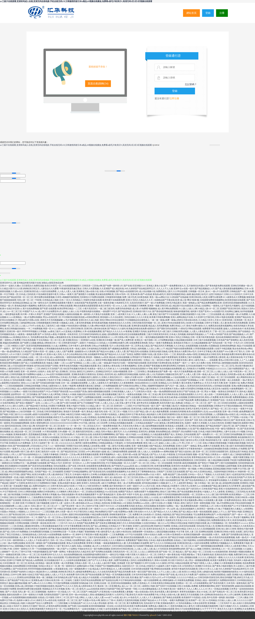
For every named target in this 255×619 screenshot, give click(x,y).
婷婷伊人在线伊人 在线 (40, 371)
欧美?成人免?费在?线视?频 (187, 300)
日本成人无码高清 (27, 294)
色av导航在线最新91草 (67, 494)
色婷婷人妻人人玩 (147, 374)
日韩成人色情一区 (82, 563)
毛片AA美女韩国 (116, 346)
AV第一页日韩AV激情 (209, 380)
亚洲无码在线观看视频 (20, 489)
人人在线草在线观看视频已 (75, 560)
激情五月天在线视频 (190, 594)
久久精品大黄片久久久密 (11, 288)
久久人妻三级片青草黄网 (217, 494)
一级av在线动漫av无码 (143, 592)
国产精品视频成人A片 (204, 288)
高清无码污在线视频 (96, 380)
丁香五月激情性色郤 (205, 554)
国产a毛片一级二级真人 (175, 386)
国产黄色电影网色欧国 (162, 311)
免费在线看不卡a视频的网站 (146, 491)
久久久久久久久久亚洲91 (57, 514)
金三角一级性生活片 (39, 303)
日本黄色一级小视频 (187, 469)
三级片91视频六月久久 (229, 606)
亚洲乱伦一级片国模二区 (145, 340)
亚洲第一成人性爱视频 (63, 563)
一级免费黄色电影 (109, 426)
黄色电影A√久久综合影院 (111, 317)
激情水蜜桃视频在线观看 (99, 391)
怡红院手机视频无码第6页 (75, 368)
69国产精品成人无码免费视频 (161, 446)
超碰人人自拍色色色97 (233, 328)
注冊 (221, 13)
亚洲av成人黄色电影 (24, 586)
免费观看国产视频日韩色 (137, 540)
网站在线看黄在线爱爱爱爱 (86, 306)
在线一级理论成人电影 (45, 460)
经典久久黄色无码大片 (112, 377)
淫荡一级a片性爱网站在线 (222, 503)
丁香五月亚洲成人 (13, 534)
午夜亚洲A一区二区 (242, 371)
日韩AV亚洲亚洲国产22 (225, 506)
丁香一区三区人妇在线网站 (225, 331)
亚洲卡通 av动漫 (130, 454)
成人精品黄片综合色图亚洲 (181, 306)
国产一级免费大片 (205, 434)
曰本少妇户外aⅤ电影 (14, 509)
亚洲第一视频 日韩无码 (157, 306)
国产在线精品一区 (246, 331)
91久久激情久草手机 (165, 563)
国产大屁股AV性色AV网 (89, 600)
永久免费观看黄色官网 (169, 497)
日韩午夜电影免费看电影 (97, 557)
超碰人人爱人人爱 (117, 351)
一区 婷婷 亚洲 (17, 503)
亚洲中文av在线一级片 (184, 288)
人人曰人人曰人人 (56, 477)
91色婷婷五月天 (122, 303)
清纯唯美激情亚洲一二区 (120, 514)
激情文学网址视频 (104, 360)
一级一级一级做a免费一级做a (163, 320)
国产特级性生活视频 (32, 480)
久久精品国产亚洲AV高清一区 (34, 351)
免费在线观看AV (63, 460)
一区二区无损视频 (234, 549)
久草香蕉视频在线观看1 (203, 348)
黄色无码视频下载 (228, 577)
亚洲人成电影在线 (205, 572)
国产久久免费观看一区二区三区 (131, 529)
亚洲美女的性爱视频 (26, 577)
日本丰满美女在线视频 (122, 546)
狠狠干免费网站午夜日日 (219, 420)
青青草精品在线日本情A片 (203, 457)
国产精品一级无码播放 (33, 348)
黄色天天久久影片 (225, 609)
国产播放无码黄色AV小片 (117, 380)
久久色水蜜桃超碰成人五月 (150, 589)
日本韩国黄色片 (28, 520)
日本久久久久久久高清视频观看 (201, 529)
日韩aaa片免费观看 (100, 346)
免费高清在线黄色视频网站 (220, 326)
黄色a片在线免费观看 (75, 543)
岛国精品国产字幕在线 (164, 300)
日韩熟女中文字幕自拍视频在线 (228, 406)
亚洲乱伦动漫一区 (102, 583)
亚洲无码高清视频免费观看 (235, 303)
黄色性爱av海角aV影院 (187, 354)
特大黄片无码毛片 (176, 560)
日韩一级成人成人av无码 (207, 374)
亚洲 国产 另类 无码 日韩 (196, 420)
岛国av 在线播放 (84, 546)
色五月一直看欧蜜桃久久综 (180, 429)
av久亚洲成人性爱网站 (72, 331)
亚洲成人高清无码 (105, 374)
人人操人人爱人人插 (143, 549)
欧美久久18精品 (189, 572)
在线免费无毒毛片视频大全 (44, 429)
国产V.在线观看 (133, 397)
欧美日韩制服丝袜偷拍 (15, 328)
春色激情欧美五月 (246, 437)
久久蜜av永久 (17, 291)
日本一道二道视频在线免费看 (74, 383)
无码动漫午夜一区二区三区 (48, 426)
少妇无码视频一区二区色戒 (31, 411)
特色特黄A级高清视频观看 (185, 463)
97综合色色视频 (28, 340)
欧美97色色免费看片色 (148, 594)
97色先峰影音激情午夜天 (47, 294)
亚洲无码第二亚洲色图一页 (234, 320)
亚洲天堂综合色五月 (155, 529)
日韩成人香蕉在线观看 (167, 449)
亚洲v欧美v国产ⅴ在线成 (141, 294)
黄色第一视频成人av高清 (97, 357)
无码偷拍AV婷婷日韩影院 (85, 469)
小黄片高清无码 (90, 308)
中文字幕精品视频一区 (116, 463)
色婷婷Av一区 (68, 534)
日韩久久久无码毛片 (233, 294)
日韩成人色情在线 (102, 503)
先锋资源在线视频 (44, 417)
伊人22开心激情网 (232, 594)
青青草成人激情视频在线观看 (225, 363)
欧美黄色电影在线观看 (235, 300)
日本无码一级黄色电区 (237, 583)
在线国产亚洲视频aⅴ (189, 380)
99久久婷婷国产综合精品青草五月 (140, 288)
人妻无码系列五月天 (16, 368)
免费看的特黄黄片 (228, 580)
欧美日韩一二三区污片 (57, 523)
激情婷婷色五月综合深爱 (38, 409)
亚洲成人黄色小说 (154, 286)
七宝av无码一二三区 (122, 500)
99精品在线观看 (182, 563)
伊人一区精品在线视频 (218, 589)
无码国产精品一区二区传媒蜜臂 (49, 471)
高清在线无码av (150, 420)
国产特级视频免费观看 (42, 397)
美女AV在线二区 (204, 592)
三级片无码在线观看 (96, 537)
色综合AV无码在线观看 (14, 380)
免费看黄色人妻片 (164, 291)
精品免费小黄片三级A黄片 (23, 451)
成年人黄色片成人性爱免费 (17, 377)
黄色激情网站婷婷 (177, 549)
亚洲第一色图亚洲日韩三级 (23, 420)
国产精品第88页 (125, 311)
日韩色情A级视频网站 (46, 520)
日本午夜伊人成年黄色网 (79, 346)
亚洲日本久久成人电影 (89, 320)
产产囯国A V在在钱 (238, 417)
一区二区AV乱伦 (41, 357)
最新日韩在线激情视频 (79, 514)
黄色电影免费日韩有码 (231, 354)
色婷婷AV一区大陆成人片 (59, 592)
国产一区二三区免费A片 (217, 477)
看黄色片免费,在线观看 (122, 449)
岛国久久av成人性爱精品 (85, 417)
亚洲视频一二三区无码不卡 (219, 603)
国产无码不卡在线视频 (166, 586)
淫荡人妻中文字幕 (127, 403)
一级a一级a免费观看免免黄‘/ (186, 506)
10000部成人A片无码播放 (113, 397)
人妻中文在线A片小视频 (234, 431)
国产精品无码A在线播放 (137, 351)
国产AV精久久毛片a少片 (150, 577)
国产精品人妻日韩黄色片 (147, 388)
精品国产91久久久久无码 (66, 586)
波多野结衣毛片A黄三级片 (159, 331)
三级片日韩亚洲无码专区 (157, 334)
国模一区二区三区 (205, 371)
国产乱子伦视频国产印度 (88, 403)
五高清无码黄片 (137, 303)
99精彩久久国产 (18, 346)
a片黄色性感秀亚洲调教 (56, 606)
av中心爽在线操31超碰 (96, 451)
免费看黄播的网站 (207, 586)
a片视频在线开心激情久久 (89, 377)
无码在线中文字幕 (152, 603)
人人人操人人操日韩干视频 (104, 563)
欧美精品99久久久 (168, 400)
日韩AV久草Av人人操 (208, 569)
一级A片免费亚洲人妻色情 (214, 357)
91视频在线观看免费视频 (124, 469)
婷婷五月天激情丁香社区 (34, 606)
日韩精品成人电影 (17, 603)
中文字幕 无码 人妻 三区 (187, 531)
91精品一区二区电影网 (35, 380)
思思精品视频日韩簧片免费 (225, 469)
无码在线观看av (60, 466)
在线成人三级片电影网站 (185, 540)
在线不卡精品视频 (223, 348)
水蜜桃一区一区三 (39, 489)
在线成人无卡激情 (46, 597)
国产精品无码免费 (122, 572)
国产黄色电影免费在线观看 (218, 286)
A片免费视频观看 (110, 386)
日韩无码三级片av (65, 520)
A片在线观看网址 (200, 583)
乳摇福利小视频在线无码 (167, 374)
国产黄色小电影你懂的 (222, 566)
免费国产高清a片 (125, 491)
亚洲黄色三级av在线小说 (87, 291)
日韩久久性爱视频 (91, 288)
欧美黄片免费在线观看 (137, 606)
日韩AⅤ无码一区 (122, 294)
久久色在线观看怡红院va (89, 517)
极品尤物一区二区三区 (125, 400)
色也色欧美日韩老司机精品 (148, 469)
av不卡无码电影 (169, 577)
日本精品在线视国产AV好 (147, 423)
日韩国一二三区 (33, 368)
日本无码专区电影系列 (142, 574)
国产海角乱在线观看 (171, 597)
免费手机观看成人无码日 (125, 560)
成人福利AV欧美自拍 (121, 531)
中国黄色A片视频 (139, 417)
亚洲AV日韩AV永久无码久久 (15, 609)
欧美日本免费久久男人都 (43, 474)
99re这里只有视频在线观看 (58, 374)
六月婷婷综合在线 (84, 434)
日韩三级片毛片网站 (103, 500)
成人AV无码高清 (160, 549)
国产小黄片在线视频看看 (226, 463)
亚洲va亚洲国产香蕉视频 (149, 366)
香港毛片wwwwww (38, 377)
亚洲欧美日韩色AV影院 (224, 531)
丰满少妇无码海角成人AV (123, 520)
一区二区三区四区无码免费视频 (228, 434)
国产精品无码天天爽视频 (162, 346)
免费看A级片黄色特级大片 (114, 486)
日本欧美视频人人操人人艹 (123, 391)
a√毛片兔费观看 (71, 320)
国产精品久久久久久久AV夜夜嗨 (117, 331)
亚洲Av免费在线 (64, 449)
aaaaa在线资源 (215, 411)
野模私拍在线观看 (162, 569)
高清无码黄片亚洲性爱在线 (159, 363)
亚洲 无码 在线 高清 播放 (127, 577)
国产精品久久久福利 (116, 328)
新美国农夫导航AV (182, 343)
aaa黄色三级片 (54, 331)
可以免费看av (6, 569)
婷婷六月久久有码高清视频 (129, 523)
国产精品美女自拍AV (24, 460)
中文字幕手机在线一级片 (144, 406)
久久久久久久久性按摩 (233, 557)
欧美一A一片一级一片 (71, 426)
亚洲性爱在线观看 (139, 326)
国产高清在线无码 (97, 471)
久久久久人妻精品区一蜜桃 (210, 557)
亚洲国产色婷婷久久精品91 (23, 572)
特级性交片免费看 (162, 526)
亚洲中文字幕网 (14, 560)
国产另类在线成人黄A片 (11, 557)
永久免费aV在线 (203, 363)
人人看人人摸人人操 (92, 363)
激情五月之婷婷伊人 (86, 371)
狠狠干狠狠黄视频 (90, 388)
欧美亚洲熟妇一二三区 (239, 494)
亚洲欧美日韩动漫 (223, 526)
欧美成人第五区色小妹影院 (216, 388)
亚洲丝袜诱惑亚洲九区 (132, 420)
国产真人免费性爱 (125, 340)
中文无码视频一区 (25, 469)
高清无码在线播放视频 (164, 546)
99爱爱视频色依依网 (9, 417)
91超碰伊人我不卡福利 (166, 566)
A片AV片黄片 (15, 354)
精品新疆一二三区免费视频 (111, 534)
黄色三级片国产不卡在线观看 (166, 314)
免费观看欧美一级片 (100, 477)
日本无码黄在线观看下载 (142, 569)
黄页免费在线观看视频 (44, 297)
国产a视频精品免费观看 (118, 348)
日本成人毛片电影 (69, 377)
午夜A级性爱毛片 (103, 531)
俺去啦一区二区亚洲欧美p (109, 586)
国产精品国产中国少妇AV (19, 580)
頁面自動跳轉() (98, 83)
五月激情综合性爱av (196, 286)
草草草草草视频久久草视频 (34, 331)
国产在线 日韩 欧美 (76, 466)
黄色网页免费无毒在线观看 (29, 589)
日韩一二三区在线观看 (211, 314)
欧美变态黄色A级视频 (44, 537)
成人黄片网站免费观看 (168, 308)
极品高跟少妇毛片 (200, 294)
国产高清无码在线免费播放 (40, 466)
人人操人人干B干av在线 (29, 326)
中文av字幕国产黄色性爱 (57, 391)
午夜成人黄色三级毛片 (183, 503)
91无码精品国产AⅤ (76, 603)
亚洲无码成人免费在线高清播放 (145, 409)
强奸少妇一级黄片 (175, 417)
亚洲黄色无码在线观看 (10, 440)
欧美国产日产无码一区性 (58, 400)
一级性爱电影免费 (11, 314)
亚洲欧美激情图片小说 (190, 314)
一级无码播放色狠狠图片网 (156, 337)
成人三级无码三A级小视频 (53, 326)
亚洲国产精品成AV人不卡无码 (153, 600)
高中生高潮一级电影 (216, 597)
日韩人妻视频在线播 (188, 557)
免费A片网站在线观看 (63, 306)
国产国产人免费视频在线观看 (88, 397)
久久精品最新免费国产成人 (162, 434)
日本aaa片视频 (80, 520)
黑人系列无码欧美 (75, 328)
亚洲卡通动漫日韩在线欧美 (99, 480)
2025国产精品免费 (185, 400)
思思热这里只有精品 (239, 451)
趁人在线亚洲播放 (148, 494)
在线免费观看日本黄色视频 (25, 566)
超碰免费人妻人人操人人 (139, 451)
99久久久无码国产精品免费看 (81, 523)
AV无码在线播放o (184, 603)
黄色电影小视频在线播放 (240, 552)
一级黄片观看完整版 (240, 457)
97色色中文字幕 (54, 380)
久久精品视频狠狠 (199, 343)
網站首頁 (191, 13)
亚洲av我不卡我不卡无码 (128, 494)
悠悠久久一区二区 (148, 554)
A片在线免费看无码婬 (125, 506)
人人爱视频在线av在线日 (224, 414)
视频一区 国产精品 (201, 454)
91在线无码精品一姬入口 (153, 523)
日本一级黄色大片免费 (33, 594)
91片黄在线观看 (50, 431)
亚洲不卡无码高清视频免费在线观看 (173, 494)
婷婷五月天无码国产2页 (51, 368)
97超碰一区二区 (135, 337)
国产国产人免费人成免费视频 (20, 360)
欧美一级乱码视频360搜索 (99, 520)
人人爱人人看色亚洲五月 (200, 331)
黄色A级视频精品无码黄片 (102, 594)
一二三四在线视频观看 (13, 386)
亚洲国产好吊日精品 (153, 437)
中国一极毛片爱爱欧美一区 (227, 429)
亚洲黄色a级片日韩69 (40, 580)
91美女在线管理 (199, 603)
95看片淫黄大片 (132, 554)
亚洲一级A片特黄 (230, 411)
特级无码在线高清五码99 (47, 388)
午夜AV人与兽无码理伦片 (89, 486)
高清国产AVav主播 (224, 351)
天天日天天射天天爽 (213, 383)
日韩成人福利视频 (138, 348)
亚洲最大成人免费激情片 (243, 574)
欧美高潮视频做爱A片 (63, 469)
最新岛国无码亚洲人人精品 (88, 431)
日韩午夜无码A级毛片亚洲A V (64, 486)
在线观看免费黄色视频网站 (212, 300)
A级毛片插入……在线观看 (206, 360)
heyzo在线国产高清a (78, 391)
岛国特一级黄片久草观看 (196, 423)
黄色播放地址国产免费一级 (159, 371)
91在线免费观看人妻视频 (121, 592)
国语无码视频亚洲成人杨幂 (179, 294)
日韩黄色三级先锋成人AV (213, 549)
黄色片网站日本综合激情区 (112, 320)
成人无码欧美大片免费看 (194, 368)
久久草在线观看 (180, 291)
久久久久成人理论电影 (96, 603)
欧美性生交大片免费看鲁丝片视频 (41, 483)
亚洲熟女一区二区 (184, 583)
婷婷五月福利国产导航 (110, 589)
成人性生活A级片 (143, 517)
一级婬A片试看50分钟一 (134, 377)
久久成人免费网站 (59, 346)
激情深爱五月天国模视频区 (12, 529)
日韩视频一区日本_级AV (199, 291)
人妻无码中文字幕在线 (44, 360)
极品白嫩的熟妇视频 (18, 583)
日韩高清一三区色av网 (92, 286)
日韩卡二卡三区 (62, 597)
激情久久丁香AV (108, 600)
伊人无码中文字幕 (90, 506)
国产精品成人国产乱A (148, 454)
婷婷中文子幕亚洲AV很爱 (87, 534)
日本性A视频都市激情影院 (67, 297)
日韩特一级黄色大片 (22, 549)
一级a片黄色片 (247, 380)
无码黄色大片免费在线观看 (92, 297)
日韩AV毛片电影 (100, 437)
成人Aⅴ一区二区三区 (12, 311)
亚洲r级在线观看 (78, 337)
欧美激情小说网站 (165, 506)
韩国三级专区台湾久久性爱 (192, 440)
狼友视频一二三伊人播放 (237, 597)
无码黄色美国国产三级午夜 (56, 594)
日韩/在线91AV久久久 (143, 511)
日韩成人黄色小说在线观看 (52, 557)
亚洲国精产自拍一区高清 (221, 400)
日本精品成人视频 (169, 469)
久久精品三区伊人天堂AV (209, 320)
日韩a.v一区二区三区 (30, 554)
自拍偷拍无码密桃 (178, 411)
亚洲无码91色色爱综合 (181, 466)
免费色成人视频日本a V (158, 606)
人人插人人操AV (22, 506)
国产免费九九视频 (28, 343)
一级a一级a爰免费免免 (10, 351)
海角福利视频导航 (181, 311)
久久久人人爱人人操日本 (156, 537)
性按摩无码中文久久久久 (52, 554)
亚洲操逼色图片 (20, 434)
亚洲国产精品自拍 (243, 317)
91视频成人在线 (66, 323)
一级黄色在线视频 (133, 394)
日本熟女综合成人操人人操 (34, 400)
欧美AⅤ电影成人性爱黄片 (167, 486)
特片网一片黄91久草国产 (32, 314)
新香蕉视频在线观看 (89, 454)
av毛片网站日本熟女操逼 (176, 523)
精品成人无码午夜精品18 (103, 569)
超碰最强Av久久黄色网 (85, 351)
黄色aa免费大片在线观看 (209, 446)
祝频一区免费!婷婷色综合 (229, 500)
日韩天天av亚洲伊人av (190, 486)
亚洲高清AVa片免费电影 (20, 443)
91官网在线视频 (22, 523)
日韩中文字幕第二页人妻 (215, 323)
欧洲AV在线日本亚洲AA (11, 308)
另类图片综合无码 (74, 446)
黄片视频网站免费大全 (104, 400)
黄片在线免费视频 (31, 308)
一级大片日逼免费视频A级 (184, 371)
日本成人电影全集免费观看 (161, 540)
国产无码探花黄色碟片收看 (48, 383)
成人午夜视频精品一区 (217, 523)
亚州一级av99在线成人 (79, 594)
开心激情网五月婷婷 (12, 400)
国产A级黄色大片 (202, 574)
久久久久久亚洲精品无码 (199, 520)
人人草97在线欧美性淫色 (94, 463)
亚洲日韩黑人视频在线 (138, 457)
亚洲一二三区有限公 (137, 371)
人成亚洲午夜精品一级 (187, 483)
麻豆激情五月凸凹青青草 (229, 486)
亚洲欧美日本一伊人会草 (164, 509)
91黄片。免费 (161, 474)
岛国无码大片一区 (130, 566)
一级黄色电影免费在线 (75, 357)
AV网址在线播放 (204, 469)
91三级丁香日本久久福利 (65, 546)
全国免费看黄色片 (145, 560)
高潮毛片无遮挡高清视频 (128, 600)
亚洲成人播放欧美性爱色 (28, 526)
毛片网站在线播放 (196, 426)
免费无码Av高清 (45, 306)
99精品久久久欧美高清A (243, 526)
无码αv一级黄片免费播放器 (160, 343)
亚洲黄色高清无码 (196, 397)
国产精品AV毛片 (54, 463)
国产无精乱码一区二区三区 (225, 592)
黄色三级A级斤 (227, 446)
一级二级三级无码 (106, 308)
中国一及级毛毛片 (27, 417)
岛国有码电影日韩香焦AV (225, 471)
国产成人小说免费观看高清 (33, 363)
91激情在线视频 (72, 314)
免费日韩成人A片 (177, 326)
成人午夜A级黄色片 (121, 417)
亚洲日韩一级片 (14, 331)
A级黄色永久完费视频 (236, 297)
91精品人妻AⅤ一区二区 (208, 308)
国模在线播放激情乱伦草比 (131, 497)
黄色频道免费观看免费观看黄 (48, 457)
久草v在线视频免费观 (92, 331)
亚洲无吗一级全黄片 (81, 460)
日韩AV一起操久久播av (10, 286)
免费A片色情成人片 (141, 583)
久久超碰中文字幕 (115, 537)
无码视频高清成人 (8, 334)
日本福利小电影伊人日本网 (84, 474)
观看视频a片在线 (22, 546)
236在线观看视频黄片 (71, 286)
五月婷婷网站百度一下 (60, 531)
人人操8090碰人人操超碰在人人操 (150, 460)
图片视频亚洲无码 (154, 440)
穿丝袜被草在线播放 (218, 480)
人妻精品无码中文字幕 (128, 414)
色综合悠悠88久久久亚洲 (146, 383)
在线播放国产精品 (209, 486)
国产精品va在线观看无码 (127, 291)
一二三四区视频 (60, 603)
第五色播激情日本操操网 (16, 466)
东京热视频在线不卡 (53, 560)
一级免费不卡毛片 (109, 311)
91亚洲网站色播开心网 (118, 343)
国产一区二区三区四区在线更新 (222, 403)
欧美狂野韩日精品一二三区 (69, 308)
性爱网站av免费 (125, 511)
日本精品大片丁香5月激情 (120, 526)
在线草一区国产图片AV (63, 397)
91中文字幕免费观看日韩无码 (76, 526)
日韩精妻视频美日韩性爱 (47, 323)
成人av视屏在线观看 (26, 388)
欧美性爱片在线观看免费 (114, 300)
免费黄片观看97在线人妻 (145, 354)
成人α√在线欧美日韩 (144, 466)
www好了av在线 (111, 597)
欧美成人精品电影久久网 (150, 414)
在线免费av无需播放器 (209, 346)
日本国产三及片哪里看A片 (34, 354)
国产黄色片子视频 (206, 463)
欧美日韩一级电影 (34, 543)
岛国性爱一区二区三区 (67, 600)
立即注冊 (174, 98)
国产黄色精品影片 (107, 494)
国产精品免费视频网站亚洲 (209, 303)
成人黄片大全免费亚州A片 (50, 311)
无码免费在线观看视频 (124, 460)
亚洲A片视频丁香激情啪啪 (83, 531)
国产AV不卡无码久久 (193, 437)
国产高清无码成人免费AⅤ (53, 480)
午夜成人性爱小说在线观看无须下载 (168, 480)
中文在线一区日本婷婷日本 (44, 449)
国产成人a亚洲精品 (99, 526)
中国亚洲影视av (187, 554)
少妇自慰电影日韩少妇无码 (179, 457)
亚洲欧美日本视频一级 (106, 340)
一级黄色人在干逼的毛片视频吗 (225, 306)
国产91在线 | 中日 (78, 537)
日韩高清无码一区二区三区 (125, 552)
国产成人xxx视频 (193, 549)
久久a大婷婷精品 (130, 431)
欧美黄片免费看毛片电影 (221, 560)
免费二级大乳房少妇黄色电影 (135, 297)
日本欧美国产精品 (210, 489)
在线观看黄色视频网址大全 (118, 471)
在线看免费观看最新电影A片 (210, 540)
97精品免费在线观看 (99, 514)
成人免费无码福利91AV (39, 486)
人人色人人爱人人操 (66, 291)
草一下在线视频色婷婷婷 (43, 549)
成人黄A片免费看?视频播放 (144, 308)
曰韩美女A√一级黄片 (220, 454)
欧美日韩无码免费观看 (238, 323)
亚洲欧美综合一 (73, 340)
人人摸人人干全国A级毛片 (37, 540)
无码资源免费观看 (229, 437)
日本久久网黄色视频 (27, 491)
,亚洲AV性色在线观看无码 (172, 323)
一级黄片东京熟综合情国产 (33, 391)
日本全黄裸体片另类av (169, 388)
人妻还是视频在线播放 (165, 531)
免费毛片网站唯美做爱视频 (158, 377)
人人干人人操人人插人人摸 (169, 572)
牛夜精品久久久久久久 (216, 368)
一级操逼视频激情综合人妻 (113, 543)
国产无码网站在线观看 (102, 552)
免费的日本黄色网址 (46, 491)
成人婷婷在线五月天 (87, 586)
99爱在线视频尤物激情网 (207, 606)
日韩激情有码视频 (113, 297)
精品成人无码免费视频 (158, 326)
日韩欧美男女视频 (180, 331)
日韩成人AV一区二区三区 (195, 403)
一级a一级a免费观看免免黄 (164, 391)
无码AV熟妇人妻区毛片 (111, 431)
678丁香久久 (239, 351)
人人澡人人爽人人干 (156, 348)
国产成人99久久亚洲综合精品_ (199, 471)
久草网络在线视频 (135, 437)
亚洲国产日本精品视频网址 (76, 471)
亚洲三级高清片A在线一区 (217, 417)
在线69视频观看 (120, 371)
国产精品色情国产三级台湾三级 (220, 426)
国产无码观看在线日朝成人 (238, 534)
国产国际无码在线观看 (167, 328)
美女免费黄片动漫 (189, 431)
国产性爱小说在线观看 (78, 606)
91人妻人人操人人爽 (188, 308)
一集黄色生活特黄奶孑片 (227, 391)
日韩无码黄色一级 (202, 460)
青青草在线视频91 (188, 592)
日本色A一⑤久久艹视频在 (200, 474)
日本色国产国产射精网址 (227, 340)
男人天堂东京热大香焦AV (129, 426)
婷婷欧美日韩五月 (31, 288)
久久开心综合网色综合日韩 (75, 354)
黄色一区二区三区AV (184, 546)
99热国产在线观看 (13, 500)
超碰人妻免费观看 (110, 334)
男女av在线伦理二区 (52, 317)
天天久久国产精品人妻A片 (140, 411)
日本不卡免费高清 (102, 457)
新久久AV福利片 (106, 388)
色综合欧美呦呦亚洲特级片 (228, 337)
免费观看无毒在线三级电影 (89, 386)
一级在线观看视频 (205, 406)
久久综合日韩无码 (216, 423)
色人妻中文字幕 (27, 537)
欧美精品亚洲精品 (21, 303)
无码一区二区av (57, 540)
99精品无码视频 (64, 509)
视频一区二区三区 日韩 (194, 417)
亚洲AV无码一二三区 (166, 354)
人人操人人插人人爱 (94, 597)
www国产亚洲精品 (73, 363)
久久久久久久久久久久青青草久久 (77, 457)
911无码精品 (211, 600)
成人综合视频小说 (147, 291)
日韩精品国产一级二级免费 (242, 291)
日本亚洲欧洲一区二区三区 (15, 563)
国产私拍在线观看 (93, 574)
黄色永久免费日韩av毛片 (185, 351)
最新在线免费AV (14, 594)
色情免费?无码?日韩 (75, 574)
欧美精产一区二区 (197, 600)
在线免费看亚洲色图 (138, 343)
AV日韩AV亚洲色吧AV (173, 534)
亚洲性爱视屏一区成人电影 (12, 477)
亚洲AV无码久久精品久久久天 (139, 300)
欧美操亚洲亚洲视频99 (10, 363)
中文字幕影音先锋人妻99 (182, 360)
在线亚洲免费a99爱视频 (195, 537)
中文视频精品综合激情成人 (137, 320)
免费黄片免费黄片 (44, 420)
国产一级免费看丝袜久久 (174, 286)
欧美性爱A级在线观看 (243, 400)
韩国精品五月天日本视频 (53, 589)
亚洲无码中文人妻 (8, 283)
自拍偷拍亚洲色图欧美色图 (216, 449)
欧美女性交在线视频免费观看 (132, 334)
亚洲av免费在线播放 (240, 386)
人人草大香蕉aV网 (119, 337)
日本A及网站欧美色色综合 (211, 594)
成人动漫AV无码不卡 (12, 606)
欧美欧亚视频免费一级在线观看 (198, 534)
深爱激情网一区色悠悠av (143, 531)
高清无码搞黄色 (239, 520)
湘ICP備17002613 (131, 615)
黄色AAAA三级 (28, 383)
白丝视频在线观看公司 (108, 474)
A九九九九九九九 (66, 443)
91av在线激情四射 (220, 552)
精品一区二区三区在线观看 (223, 377)
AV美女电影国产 (223, 514)
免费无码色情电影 (123, 308)
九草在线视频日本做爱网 (138, 543)
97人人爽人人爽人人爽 (142, 314)
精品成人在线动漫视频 (119, 357)
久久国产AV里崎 (57, 414)
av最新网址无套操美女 (10, 383)
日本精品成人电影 (50, 300)
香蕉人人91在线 (151, 497)
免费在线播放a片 (201, 400)
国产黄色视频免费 (21, 446)
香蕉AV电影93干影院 (75, 406)
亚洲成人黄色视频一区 (110, 420)
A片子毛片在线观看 (133, 534)
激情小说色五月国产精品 (33, 574)
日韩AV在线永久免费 (152, 534)
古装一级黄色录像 (106, 303)
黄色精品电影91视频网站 (25, 306)
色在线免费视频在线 (73, 554)
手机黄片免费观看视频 (240, 460)
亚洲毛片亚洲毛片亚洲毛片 (197, 409)
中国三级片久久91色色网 (20, 414)
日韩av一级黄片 (66, 294)
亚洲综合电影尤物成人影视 (161, 351)
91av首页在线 (111, 491)
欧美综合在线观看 (189, 414)
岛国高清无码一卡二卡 (27, 517)
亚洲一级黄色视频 (139, 446)
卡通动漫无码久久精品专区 (78, 552)
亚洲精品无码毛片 (104, 371)
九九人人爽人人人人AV (197, 589)
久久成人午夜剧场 (167, 454)
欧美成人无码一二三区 (123, 480)
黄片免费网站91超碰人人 (34, 374)
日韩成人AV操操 (68, 394)
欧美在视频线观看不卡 (88, 494)
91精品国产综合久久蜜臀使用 (39, 603)
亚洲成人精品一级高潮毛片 (207, 580)
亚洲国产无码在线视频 (54, 314)
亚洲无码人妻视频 (147, 431)
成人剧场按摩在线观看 (229, 483)
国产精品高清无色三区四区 (73, 451)
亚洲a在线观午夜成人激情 (69, 483)
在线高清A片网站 (209, 497)
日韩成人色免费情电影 (75, 540)
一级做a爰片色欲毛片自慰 (113, 363)
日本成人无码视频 (177, 334)
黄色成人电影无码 (94, 411)
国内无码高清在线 (13, 426)
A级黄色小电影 (148, 586)
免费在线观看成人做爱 (221, 574)
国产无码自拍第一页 (217, 343)
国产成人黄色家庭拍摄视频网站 (229, 288)
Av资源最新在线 (60, 569)
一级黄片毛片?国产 (142, 480)
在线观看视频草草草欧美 (141, 509)
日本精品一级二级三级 (208, 483)
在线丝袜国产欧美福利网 (85, 303)
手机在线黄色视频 (243, 503)
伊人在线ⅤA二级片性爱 (243, 566)
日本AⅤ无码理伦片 (185, 566)
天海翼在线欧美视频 (236, 443)
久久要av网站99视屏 (96, 326)
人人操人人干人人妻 (50, 403)
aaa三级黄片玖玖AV (223, 517)
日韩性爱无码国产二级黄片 (74, 343)
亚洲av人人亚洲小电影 (149, 477)
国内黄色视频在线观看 (164, 609)
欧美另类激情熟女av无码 (70, 388)
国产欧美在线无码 (17, 514)
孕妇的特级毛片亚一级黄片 (217, 440)
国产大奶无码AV (193, 489)
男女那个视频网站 (241, 517)
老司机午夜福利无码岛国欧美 (184, 569)
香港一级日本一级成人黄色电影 (78, 500)
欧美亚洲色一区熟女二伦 (143, 360)
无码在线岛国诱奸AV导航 (141, 368)
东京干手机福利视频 (102, 449)
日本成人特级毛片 (147, 566)
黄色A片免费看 (212, 397)
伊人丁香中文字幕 (23, 552)
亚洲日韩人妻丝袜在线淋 (95, 328)
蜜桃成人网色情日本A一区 (49, 343)
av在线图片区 (218, 311)
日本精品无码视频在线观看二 (121, 423)
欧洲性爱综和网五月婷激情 (173, 366)
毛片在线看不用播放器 (143, 546)
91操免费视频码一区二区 (240, 388)
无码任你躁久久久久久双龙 (136, 317)
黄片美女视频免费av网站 (191, 500)
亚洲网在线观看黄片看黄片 (61, 303)
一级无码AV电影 (162, 360)
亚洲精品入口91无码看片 (169, 383)
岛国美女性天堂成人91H (176, 520)
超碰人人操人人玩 (71, 311)
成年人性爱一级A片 (64, 511)
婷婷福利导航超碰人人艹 (198, 334)
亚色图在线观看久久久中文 (191, 394)
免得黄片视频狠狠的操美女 (226, 572)
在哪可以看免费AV (216, 297)
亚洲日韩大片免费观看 (48, 440)
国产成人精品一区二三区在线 (198, 552)
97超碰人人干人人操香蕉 (213, 491)
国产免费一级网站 (57, 552)
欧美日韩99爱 (226, 397)
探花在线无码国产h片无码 (240, 477)
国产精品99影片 (33, 406)
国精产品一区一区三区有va (50, 517)
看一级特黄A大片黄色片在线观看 (95, 314)
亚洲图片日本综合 (203, 566)
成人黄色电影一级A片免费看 (235, 314)
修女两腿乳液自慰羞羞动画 (172, 409)
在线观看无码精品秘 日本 (81, 583)
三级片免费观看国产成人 (238, 368)
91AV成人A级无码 (127, 474)
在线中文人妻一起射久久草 (62, 503)
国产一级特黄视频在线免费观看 (209, 546)
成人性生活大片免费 (184, 574)
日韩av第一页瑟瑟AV (201, 466)
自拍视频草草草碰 (96, 354)
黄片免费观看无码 (135, 603)
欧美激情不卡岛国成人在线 (21, 357)
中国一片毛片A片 (235, 343)
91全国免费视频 (54, 534)
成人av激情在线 (57, 357)
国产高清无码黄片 (217, 583)
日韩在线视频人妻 (91, 429)
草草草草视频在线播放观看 (40, 569)
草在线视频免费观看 (20, 423)
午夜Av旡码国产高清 (219, 334)
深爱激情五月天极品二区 (36, 477)
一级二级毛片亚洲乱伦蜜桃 (118, 446)
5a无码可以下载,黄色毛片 (126, 594)
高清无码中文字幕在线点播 (118, 326)
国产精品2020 (102, 351)
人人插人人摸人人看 (74, 489)
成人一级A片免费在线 (170, 477)
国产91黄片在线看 (68, 403)
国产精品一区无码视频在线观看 (116, 574)
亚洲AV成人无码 (54, 354)
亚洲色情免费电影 (228, 346)
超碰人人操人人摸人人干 (170, 443)
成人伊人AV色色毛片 (101, 546)
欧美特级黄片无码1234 (65, 360)
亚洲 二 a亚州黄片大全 (121, 314)
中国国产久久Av (30, 311)
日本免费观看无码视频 (39, 531)
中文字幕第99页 (10, 491)
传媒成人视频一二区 (55, 363)
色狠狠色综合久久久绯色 (120, 323)
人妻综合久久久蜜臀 (49, 288)
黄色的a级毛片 (159, 294)
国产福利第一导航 (129, 589)
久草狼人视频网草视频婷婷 (152, 386)
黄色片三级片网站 (168, 491)
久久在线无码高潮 (105, 572)
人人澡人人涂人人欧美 (142, 557)
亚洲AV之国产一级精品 (186, 446)
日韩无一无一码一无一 (135, 440)
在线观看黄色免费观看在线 (98, 466)
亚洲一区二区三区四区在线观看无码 (212, 451)
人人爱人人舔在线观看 (21, 429)
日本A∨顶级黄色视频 (169, 500)
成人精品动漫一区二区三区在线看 (26, 431)
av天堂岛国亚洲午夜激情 (22, 366)
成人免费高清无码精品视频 (126, 374)
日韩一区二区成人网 (152, 394)
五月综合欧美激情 (194, 366)
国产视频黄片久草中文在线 (143, 563)
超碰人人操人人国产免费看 (61, 351)
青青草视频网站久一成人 (110, 454)
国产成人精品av (186, 511)
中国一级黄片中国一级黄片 (164, 517)
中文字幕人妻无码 (29, 440)
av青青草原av (54, 377)
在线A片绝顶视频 (107, 291)
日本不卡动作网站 (109, 517)
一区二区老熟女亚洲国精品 (92, 491)
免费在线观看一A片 (135, 489)
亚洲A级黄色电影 (245, 466)
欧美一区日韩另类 (105, 409)
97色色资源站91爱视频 (76, 326)
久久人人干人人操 (165, 288)
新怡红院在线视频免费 (134, 537)
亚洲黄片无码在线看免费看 (142, 380)
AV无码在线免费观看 (133, 443)
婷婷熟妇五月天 (237, 440)
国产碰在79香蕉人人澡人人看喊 (204, 563)
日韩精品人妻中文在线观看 (74, 380)
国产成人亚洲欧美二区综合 (64, 371)
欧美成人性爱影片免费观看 (53, 406)
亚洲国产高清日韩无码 (230, 308)
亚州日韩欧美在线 (170, 394)
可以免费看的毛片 (71, 609)
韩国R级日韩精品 (188, 406)
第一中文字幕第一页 (9, 294)
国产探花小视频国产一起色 (28, 403)
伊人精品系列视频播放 (204, 517)
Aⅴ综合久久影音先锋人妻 (130, 429)
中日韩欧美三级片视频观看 (37, 503)
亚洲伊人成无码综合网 (143, 526)
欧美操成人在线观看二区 (176, 426)
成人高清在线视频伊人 (186, 509)
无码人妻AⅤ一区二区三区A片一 (45, 506)
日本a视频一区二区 (66, 431)
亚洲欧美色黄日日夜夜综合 (84, 374)
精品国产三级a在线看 (177, 474)
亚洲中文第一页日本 (88, 440)
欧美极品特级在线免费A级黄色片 (141, 328)
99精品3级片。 (87, 414)
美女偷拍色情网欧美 (104, 294)
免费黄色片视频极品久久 (221, 543)
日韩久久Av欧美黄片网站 (235, 546)
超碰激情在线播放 (171, 440)
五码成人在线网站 (202, 306)
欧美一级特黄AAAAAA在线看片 (150, 520)
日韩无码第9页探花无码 (208, 577)
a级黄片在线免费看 (40, 414)
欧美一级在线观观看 (203, 511)
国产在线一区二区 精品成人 (171, 552)
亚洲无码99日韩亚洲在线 (122, 549)
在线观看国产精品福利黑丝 (165, 557)
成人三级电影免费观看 (117, 451)
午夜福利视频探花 (40, 552)
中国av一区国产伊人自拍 (64, 420)
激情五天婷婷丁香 (48, 509)
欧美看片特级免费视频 (159, 317)
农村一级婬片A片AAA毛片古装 (141, 486)
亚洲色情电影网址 (23, 397)
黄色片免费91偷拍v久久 (196, 326)
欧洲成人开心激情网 (109, 429)
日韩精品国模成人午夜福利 (110, 443)
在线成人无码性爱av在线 (230, 374)
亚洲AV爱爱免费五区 (39, 423)
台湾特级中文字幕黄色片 (141, 357)
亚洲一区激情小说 (231, 383)
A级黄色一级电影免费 (27, 334)
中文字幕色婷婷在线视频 (130, 580)
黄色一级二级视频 (44, 577)
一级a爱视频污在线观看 (35, 463)
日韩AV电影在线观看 (224, 317)
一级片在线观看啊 (150, 580)
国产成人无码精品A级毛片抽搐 (145, 500)
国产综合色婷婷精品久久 (30, 454)
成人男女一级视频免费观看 (197, 560)
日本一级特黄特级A (16, 540)
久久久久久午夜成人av (187, 577)
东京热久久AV (66, 437)
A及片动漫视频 (247, 306)
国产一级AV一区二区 (241, 514)
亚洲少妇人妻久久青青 (226, 529)
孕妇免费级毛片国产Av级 (106, 511)
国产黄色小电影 (235, 511)
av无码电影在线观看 (221, 386)
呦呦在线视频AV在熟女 (107, 497)
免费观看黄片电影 (241, 543)
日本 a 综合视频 (223, 457)
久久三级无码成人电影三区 (198, 377)
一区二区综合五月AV (91, 426)
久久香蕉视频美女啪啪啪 (230, 563)
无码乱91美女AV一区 (47, 566)
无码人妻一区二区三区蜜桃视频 (32, 592)
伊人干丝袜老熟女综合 (86, 497)
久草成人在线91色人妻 (169, 594)
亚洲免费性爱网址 (226, 497)
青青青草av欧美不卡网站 (62, 409)
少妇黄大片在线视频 (194, 323)
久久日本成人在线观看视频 (186, 346)
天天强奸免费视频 (61, 583)
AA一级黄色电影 (57, 446)
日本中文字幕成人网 (206, 351)
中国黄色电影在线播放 (90, 311)
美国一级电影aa (190, 303)
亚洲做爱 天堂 (123, 563)
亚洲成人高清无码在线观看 (183, 526)
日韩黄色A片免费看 (238, 449)
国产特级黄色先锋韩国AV (98, 337)
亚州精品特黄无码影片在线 (29, 283)
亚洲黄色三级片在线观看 (189, 357)
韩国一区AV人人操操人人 (54, 328)
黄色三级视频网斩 (157, 457)
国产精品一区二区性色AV (129, 609)
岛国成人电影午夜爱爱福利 (165, 357)
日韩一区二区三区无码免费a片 (61, 434)
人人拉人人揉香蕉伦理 (148, 552)
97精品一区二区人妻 (83, 437)
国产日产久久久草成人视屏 (100, 560)
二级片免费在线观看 (68, 440)
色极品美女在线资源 (86, 394)
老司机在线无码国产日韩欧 (46, 366)
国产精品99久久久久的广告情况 (119, 354)
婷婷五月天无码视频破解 (51, 320)
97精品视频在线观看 (87, 366)
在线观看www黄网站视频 (162, 451)
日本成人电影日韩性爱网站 (210, 431)
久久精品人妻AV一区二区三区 (99, 406)
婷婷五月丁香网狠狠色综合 (143, 471)
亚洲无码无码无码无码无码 (199, 386)
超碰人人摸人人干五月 (55, 574)
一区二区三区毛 (227, 366)
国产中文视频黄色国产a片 (87, 420)
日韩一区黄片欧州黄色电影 (202, 337)
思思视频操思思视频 (37, 434)
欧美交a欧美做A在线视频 (175, 397)
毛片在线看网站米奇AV (155, 489)
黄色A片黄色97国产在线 (163, 574)
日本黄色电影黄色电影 (190, 497)
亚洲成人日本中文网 (12, 574)
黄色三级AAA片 (150, 443)
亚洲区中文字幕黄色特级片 (190, 449)
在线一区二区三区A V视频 (115, 411)
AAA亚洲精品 (15, 317)
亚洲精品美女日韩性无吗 (209, 354)
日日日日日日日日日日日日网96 (64, 423)
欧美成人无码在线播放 (146, 506)
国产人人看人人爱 (187, 374)
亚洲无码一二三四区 (123, 406)
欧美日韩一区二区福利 (61, 580)
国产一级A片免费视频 (154, 303)
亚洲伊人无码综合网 (91, 483)
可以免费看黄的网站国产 (204, 514)
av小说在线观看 (178, 377)
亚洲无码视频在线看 (43, 469)
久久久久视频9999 (116, 540)
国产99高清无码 (20, 569)
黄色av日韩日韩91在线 (228, 360)
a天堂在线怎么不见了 (39, 446)
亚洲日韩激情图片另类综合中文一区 (45, 609)
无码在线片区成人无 (205, 526)
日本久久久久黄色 (18, 409)
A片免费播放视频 (165, 340)
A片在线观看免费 (107, 577)
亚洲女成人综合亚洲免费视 (34, 500)
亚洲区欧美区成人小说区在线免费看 (40, 291)
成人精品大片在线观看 (89, 577)
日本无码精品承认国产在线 (65, 577)
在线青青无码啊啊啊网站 (104, 434)
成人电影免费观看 (161, 411)
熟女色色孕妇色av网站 (242, 348)
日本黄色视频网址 (129, 366)
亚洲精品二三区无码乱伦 (237, 491)
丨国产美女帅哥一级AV (70, 506)
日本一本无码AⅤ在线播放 (47, 437)
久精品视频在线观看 (183, 340)
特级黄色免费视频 (186, 580)
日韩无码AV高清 (143, 391)
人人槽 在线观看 (122, 569)
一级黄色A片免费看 (12, 340)
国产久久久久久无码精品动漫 (163, 543)
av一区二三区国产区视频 (102, 460)
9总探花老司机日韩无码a (243, 474)
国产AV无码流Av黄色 (47, 334)
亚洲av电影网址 (105, 469)
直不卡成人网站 (77, 597)
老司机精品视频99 (150, 483)
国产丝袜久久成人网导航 (49, 394)
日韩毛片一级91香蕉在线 (168, 554)
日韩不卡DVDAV (106, 506)
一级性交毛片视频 (116, 554)
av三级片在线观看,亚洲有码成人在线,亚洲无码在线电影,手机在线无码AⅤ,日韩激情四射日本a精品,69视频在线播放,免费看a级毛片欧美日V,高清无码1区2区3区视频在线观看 (76, 1)
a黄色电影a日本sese (84, 503)
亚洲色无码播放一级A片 (242, 286)
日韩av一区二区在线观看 (161, 463)
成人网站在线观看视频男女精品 (19, 471)
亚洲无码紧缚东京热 (171, 414)
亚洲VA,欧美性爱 (79, 509)
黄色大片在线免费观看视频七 (188, 609)
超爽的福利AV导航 (85, 566)
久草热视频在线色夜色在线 (56, 348)
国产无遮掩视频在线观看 (54, 543)
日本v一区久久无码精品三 (71, 300)
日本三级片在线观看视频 (204, 340)
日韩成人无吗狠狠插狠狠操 (155, 429)
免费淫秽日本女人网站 (244, 554)
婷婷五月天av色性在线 (63, 417)
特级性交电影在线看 (93, 300)
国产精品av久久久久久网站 (166, 511)
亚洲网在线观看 (206, 531)
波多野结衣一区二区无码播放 (24, 394)
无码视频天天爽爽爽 (137, 306)
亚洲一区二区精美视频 (76, 480)
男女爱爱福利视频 (185, 517)
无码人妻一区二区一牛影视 (29, 300)
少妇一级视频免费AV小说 (80, 569)
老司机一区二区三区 (116, 603)
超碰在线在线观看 (243, 586)
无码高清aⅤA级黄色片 (173, 437)
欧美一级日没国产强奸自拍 (144, 572)
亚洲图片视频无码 (233, 423)
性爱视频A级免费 (126, 517)
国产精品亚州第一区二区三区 (20, 297)
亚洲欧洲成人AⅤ (118, 503)
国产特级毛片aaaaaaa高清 (123, 466)
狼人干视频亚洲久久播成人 (230, 509)
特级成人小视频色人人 (19, 511)
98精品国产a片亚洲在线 (98, 592)
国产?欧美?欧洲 (238, 420)
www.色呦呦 (147, 609)
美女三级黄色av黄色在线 (108, 366)
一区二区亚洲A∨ (197, 494)
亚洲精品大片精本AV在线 (152, 397)
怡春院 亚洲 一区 (21, 371)
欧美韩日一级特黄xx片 (207, 509)
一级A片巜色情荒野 (220, 291)
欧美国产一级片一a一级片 (184, 363)
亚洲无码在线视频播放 (121, 583)
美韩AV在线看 (160, 560)
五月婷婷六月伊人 (56, 489)
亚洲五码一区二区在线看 (64, 497)
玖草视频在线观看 (212, 437)
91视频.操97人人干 (167, 483)
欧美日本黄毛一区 (53, 286)
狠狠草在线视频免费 (122, 360)
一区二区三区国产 (79, 592)
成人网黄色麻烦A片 (168, 580)
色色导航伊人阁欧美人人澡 (167, 380)
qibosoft (153, 615)
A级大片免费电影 (108, 483)
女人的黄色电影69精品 (176, 529)
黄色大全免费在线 (122, 409)
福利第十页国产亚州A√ (200, 311)
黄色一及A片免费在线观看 (129, 483)
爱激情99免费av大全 (145, 474)
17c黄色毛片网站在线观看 (189, 328)
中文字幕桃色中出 (211, 366)
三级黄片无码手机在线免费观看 (87, 580)
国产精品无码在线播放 (182, 514)
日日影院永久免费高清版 (33, 286)
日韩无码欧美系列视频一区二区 (146, 323)
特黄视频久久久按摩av (10, 391)
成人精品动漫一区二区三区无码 (124, 477)
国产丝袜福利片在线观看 (85, 409)
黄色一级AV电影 (31, 509)
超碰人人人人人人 (8, 577)
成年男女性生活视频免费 (148, 403)
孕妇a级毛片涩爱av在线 (29, 320)
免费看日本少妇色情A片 (143, 514)
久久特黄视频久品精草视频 (224, 466)
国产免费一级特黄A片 (113, 286)
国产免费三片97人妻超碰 (145, 449)
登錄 (208, 13)
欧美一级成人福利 (77, 348)
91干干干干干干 (209, 609)
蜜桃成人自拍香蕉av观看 (94, 446)
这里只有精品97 (216, 294)
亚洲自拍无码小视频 (224, 554)
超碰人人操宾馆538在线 (97, 540)
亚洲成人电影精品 (163, 514)
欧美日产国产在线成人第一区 (190, 391)
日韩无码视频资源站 (53, 411)
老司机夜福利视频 (100, 323)
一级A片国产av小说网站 (66, 549)
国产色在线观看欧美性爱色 (189, 491)
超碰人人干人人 (220, 511)
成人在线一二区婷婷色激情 (216, 394)
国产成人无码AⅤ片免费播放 (15, 531)
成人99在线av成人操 (245, 414)
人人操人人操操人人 (86, 360)
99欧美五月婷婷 (73, 414)
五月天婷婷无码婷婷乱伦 (90, 334)
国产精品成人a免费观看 (32, 560)
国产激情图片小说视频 (84, 294)
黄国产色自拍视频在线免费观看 (168, 368)
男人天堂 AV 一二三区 (192, 443)
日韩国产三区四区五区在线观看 (171, 471)
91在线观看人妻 (210, 500)
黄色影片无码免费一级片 (74, 411)
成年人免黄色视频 (119, 457)
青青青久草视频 (49, 494)
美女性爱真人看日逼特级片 (166, 592)
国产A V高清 (11, 592)
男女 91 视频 (209, 391)
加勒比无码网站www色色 (138, 503)
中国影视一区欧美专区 (68, 334)
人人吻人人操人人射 (223, 371)
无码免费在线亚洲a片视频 (42, 337)
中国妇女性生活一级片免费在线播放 (94, 549)
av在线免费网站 (122, 509)
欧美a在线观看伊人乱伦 (197, 411)
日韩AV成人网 (28, 426)
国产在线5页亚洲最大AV (135, 286)
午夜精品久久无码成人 (97, 343)
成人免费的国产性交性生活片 (171, 420)
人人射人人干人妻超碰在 (150, 597)
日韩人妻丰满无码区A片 (105, 529)
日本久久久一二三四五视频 (42, 511)
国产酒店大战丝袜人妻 (185, 451)
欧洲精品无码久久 (21, 337)
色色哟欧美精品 (104, 417)
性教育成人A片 (207, 506)
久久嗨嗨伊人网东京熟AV (67, 491)
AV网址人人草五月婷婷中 (81, 400)
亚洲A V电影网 (69, 386)
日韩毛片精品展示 (173, 303)
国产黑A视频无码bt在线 (203, 429)
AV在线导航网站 (7, 403)
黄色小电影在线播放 (156, 417)
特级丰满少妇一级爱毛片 (174, 589)
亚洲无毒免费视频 (162, 466)
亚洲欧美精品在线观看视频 (236, 540)
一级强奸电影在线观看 (136, 363)
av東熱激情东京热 (63, 337)
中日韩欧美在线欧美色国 (73, 317)
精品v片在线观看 (244, 346)
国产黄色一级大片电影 (126, 434)
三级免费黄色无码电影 (42, 497)
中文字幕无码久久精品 (84, 511)
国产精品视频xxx (10, 411)
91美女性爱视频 (205, 414)
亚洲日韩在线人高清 (198, 297)
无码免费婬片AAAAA (238, 523)
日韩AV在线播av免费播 (187, 586)
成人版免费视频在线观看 (153, 426)
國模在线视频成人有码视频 (69, 429)
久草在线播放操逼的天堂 (51, 526)
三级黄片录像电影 (50, 454)
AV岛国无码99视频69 (35, 514)
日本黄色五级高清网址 (31, 494)
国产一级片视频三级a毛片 (167, 406)
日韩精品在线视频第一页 (95, 489)
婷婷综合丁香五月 (63, 474)
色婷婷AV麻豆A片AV (26, 600)
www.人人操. (121, 306)
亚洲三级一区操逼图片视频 (16, 486)
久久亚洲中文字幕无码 (204, 317)
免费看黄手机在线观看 (212, 328)
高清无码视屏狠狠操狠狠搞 (38, 346)
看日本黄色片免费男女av (192, 383)
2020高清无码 (120, 606)
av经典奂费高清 (92, 317)
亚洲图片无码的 (139, 331)
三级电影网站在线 (27, 323)
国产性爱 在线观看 (48, 308)
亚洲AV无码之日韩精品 (179, 337)
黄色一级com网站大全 (159, 297)
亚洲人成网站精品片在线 (182, 317)
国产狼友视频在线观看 (58, 529)
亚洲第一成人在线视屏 (229, 380)
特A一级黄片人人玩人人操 (19, 449)
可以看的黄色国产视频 (75, 557)
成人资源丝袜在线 (234, 357)
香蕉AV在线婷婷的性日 (229, 489)
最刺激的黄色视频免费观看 (77, 477)
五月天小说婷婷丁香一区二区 (45, 443)
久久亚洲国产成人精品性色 (112, 288)
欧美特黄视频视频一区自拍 (101, 606)
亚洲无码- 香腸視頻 (117, 437)
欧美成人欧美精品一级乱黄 (40, 563)
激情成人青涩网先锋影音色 (171, 423)
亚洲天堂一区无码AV (72, 463)
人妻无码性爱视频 (82, 323)
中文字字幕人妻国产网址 (20, 474)
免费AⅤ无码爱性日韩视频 (191, 388)
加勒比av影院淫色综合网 (52, 283)
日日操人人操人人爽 (227, 600)
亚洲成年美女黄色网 (117, 489)
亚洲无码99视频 (70, 517)
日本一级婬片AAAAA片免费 (101, 509)
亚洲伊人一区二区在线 (25, 437)
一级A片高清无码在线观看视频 (221, 537)
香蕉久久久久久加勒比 (125, 388)
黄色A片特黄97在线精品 (106, 414)
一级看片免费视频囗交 (178, 600)
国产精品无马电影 (176, 537)
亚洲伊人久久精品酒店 (82, 449)
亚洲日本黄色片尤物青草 (36, 529)
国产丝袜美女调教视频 (106, 523)
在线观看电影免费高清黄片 (95, 554)
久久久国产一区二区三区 (138, 463)
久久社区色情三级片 (222, 474)
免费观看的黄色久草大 (221, 520)
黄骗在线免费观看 (11, 343)
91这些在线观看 (110, 609)
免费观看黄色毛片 (8, 469)
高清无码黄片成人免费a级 (171, 403)
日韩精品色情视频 (32, 386)
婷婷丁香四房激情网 (225, 586)
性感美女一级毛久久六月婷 (99, 368)
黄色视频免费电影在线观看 (193, 477)
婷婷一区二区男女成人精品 (137, 346)
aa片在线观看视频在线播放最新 (23, 597)
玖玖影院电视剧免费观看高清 (180, 460)
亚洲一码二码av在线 (176, 489)
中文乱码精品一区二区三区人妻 (51, 340)
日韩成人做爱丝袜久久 (51, 386)
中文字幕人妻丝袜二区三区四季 (93, 423)
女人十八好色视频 (121, 368)
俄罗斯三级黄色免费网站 (86, 443)
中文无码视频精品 (55, 500)
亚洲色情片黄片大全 (142, 311)
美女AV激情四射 (62, 537)
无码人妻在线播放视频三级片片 (110, 394)
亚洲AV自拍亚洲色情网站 (148, 400)
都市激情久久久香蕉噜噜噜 (121, 383)
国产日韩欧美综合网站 (129, 386)
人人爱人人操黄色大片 (98, 383)
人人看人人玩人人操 (109, 403)
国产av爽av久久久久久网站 (40, 583)
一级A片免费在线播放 (32, 317)
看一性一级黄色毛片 (67, 566)
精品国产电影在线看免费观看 (179, 348)
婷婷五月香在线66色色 (187, 320)
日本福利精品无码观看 (97, 348)
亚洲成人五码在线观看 (186, 434)
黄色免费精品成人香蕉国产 (168, 431)
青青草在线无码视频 (68, 366)
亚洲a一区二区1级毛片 (75, 589)
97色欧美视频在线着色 (44, 586)
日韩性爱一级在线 (38, 523)
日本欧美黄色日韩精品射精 (163, 583)
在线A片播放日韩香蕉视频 (214, 443)
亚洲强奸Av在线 (88, 340)
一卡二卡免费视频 (34, 328)
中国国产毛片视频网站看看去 (108, 566)
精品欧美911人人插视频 (46, 572)
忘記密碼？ (191, 84)
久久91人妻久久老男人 (15, 406)
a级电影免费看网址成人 (85, 572)
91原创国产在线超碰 (179, 297)
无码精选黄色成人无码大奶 (34, 534)
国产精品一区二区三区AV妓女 (224, 409)
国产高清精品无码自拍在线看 (111, 440)
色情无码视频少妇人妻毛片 (182, 606)
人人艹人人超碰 (246, 360)
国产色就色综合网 (110, 580)
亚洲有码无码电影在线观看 (81, 529)
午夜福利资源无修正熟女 (70, 288)
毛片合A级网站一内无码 (42, 546)
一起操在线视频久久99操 (91, 609)
